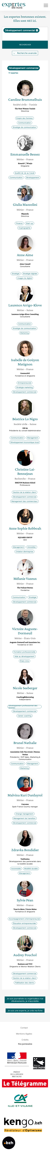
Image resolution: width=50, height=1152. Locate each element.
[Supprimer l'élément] (37, 30)
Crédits (25, 1039)
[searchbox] (25, 37)
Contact (24, 1027)
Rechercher (25, 45)
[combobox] (25, 34)
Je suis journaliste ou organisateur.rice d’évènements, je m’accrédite (25, 999)
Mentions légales (24, 1033)
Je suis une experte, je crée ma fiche (25, 1010)
